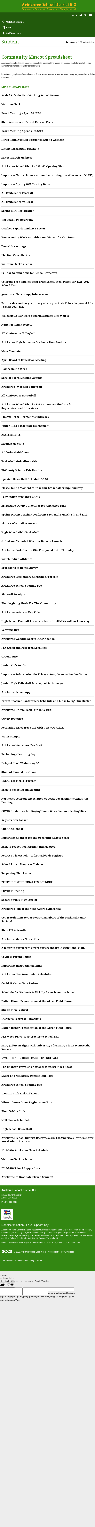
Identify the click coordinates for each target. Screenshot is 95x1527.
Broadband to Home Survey (19, 567)
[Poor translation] (10, 1285)
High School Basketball (16, 1129)
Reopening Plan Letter (16, 873)
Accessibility (53, 1252)
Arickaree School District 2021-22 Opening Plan (32, 166)
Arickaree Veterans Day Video (21, 612)
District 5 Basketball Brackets (21, 1019)
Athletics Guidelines (15, 452)
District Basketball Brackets (20, 148)
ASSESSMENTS (11, 434)
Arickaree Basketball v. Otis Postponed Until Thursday (37, 550)
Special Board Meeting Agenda (21, 377)
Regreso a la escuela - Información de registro (32, 855)
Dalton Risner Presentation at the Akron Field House (36, 1001)
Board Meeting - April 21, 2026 (21, 113)
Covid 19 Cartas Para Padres (19, 983)
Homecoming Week (14, 369)
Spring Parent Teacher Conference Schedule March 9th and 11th (44, 514)
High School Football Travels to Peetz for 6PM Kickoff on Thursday (45, 621)
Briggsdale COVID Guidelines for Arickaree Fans (33, 505)
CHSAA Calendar (12, 828)
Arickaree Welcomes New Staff (21, 745)
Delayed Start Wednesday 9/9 (20, 763)
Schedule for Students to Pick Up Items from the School (38, 992)
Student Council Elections (18, 772)
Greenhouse (9, 656)
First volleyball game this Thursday (25, 417)
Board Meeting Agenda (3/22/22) (22, 131)
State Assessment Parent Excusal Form (27, 122)
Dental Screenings (13, 246)
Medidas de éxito (12, 443)
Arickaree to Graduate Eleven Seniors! (27, 1177)
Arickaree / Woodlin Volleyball (21, 386)
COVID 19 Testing (12, 891)
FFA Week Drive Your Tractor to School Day (30, 1036)
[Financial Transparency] (7, 1214)
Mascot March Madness (16, 157)
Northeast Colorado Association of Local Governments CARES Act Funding (44, 800)
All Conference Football (17, 193)
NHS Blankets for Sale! (16, 1120)
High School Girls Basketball (20, 532)
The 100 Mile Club (13, 1111)
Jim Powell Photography (17, 219)
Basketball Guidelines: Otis (19, 461)
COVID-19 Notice (12, 718)
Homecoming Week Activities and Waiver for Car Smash (38, 237)
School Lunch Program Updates (22, 864)
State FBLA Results (13, 930)
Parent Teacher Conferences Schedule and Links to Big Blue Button (46, 701)
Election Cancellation (15, 255)
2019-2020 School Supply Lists (20, 1168)
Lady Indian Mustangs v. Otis (20, 497)
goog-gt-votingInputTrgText (61, 1296)
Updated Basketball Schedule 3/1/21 (24, 479)
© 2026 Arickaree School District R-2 (30, 1252)
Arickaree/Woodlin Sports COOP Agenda (28, 638)
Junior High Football (15, 665)
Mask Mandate (11, 351)
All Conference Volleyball (18, 202)
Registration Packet (14, 820)
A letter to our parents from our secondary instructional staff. (43, 947)
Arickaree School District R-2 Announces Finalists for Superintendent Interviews (37, 406)
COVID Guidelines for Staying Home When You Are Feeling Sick (43, 811)
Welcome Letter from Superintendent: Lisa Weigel (35, 315)
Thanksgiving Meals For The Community (28, 603)
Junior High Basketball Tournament (25, 425)
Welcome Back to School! (18, 264)
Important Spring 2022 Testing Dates (25, 184)
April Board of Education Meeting (23, 360)
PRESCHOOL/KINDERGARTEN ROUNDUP (26, 882)
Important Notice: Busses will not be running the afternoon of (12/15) (47, 175)
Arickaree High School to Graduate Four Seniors (33, 342)
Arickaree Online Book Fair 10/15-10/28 (26, 710)
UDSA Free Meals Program (18, 780)
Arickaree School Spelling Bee (21, 585)
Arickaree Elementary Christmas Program (29, 576)
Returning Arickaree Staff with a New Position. (32, 727)
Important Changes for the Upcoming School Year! (35, 837)
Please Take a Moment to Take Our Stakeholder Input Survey (42, 488)
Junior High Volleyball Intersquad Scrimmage (32, 683)
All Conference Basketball (18, 395)
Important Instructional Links (21, 965)
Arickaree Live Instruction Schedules (26, 974)
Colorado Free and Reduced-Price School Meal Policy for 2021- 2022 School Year (45, 283)
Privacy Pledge (67, 1252)
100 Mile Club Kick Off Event (20, 1093)
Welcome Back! (11, 104)
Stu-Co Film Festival (14, 1010)
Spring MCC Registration (17, 210)
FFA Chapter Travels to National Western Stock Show (36, 1067)
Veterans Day (10, 630)
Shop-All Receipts (13, 594)
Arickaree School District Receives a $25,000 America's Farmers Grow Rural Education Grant (47, 1139)
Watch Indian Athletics (16, 559)
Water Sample (10, 736)
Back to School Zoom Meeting (21, 789)
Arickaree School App (15, 692)
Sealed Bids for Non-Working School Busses (30, 95)
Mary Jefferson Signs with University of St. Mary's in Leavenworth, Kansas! (45, 1047)
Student (73, 42)
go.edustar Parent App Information (25, 294)
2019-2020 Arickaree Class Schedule (24, 1150)
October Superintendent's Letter (23, 228)
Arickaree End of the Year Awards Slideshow (31, 908)
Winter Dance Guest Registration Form (27, 1102)
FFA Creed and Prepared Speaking (24, 647)
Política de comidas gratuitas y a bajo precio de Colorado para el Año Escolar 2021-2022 (47, 305)
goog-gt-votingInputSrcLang (61, 1293)
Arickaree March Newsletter (20, 939)
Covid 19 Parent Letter (16, 956)
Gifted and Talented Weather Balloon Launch (31, 541)
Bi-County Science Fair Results (21, 470)
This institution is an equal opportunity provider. (21, 1260)
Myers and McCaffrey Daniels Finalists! (27, 1075)
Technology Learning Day (18, 754)
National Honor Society (16, 324)
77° (74, 15)
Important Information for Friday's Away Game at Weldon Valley (44, 674)
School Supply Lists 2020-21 (19, 900)
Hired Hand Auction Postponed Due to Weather (32, 139)
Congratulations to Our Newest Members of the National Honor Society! (43, 919)
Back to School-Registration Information (28, 846)
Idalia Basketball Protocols (19, 523)
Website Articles (87, 42)
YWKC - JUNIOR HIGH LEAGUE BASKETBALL (30, 1058)
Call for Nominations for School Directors (29, 273)
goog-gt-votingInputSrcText (36, 1296)
